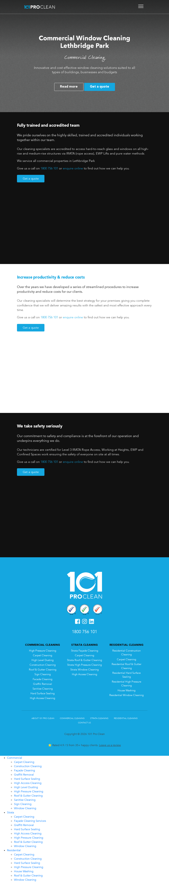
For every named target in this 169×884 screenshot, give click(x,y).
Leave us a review (110, 744)
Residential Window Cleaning (126, 694)
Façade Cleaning (24, 770)
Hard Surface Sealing (42, 693)
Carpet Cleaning (42, 655)
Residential (14, 850)
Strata (10, 812)
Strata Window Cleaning (84, 669)
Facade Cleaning (42, 678)
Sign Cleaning (42, 674)
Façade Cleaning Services (30, 820)
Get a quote (99, 86)
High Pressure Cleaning (42, 650)
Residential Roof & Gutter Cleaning (126, 665)
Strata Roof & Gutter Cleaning (84, 659)
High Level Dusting (42, 659)
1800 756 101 (49, 168)
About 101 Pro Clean (42, 717)
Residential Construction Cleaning (126, 652)
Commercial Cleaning (72, 717)
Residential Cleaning (126, 717)
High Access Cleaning (42, 698)
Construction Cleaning (43, 664)
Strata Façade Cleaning (84, 650)
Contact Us (84, 722)
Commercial (14, 757)
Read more (69, 86)
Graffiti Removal (42, 683)
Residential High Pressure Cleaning (126, 683)
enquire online (73, 168)
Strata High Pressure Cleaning (84, 664)
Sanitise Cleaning (43, 688)
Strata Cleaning (99, 717)
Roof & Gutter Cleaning (42, 669)
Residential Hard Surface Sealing (126, 674)
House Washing (126, 690)
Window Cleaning (25, 808)
